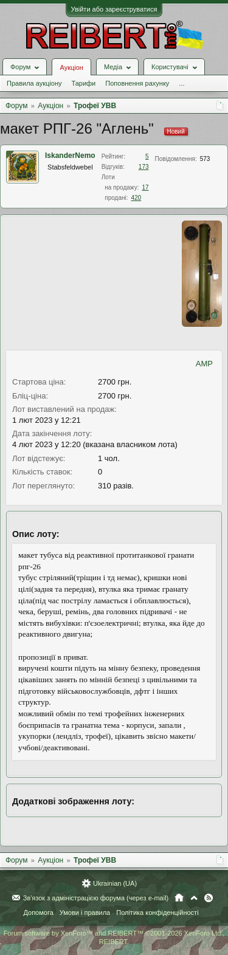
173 (144, 166)
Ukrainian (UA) (115, 883)
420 (136, 197)
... (181, 83)
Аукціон (71, 67)
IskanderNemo (70, 155)
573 (205, 159)
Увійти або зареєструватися (114, 9)
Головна (179, 898)
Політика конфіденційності (157, 912)
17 (145, 187)
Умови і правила (85, 912)
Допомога (38, 912)
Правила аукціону (34, 83)
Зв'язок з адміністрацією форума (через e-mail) (96, 898)
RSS (208, 898)
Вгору (194, 898)
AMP (204, 363)
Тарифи (83, 83)
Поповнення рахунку (137, 83)
